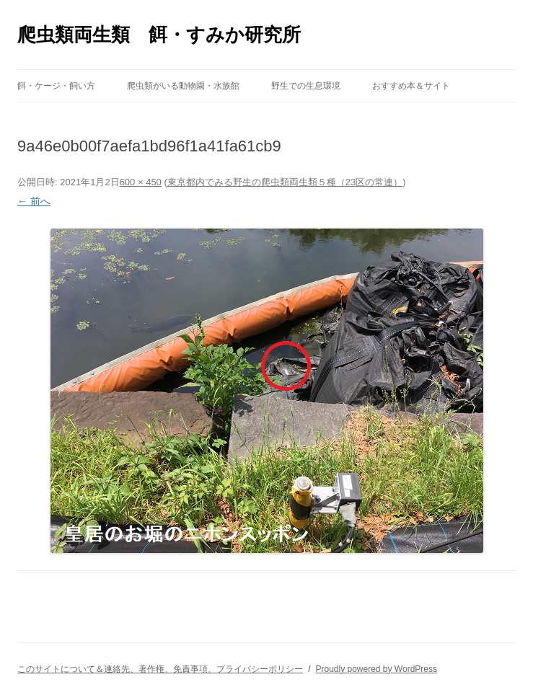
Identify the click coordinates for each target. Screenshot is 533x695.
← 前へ (33, 201)
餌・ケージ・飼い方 (56, 86)
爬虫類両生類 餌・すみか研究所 (159, 34)
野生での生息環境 (305, 86)
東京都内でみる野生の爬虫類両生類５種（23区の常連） (284, 182)
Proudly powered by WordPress (376, 669)
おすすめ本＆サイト (411, 86)
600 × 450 (141, 182)
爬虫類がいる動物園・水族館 (183, 86)
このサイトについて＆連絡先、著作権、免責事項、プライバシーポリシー (160, 669)
